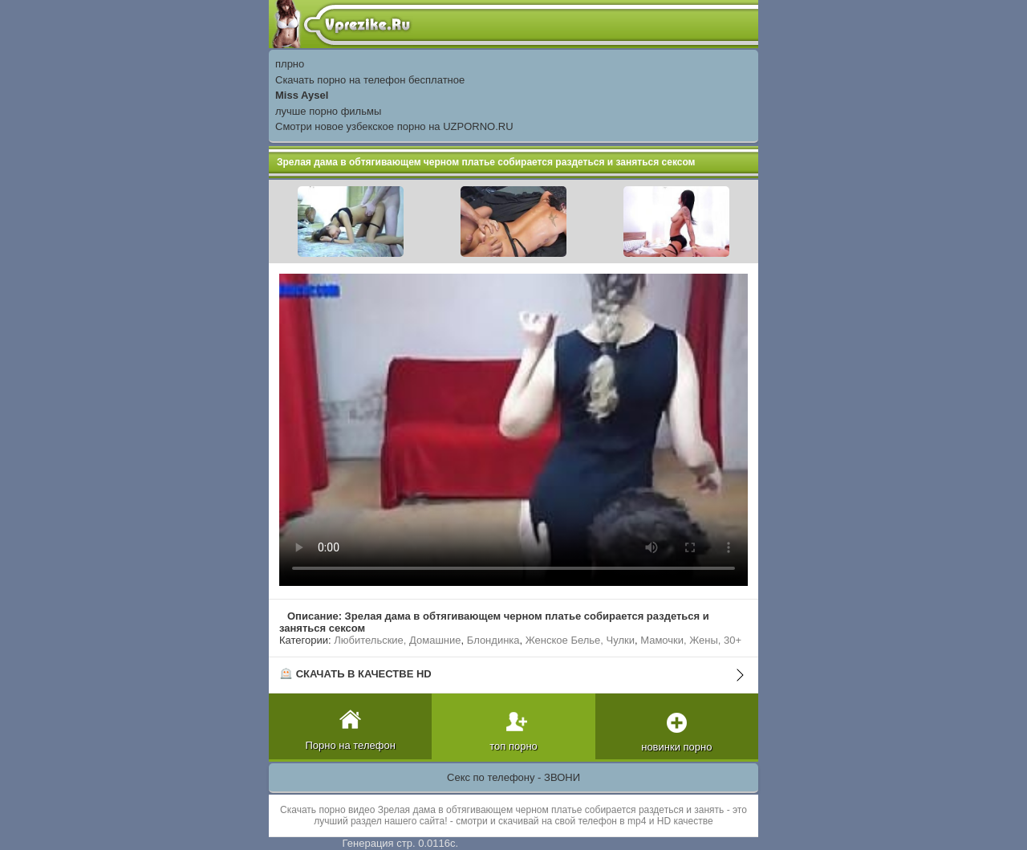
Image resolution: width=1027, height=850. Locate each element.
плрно (289, 64)
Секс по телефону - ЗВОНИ (513, 777)
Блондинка (493, 640)
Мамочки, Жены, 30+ (690, 640)
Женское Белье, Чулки (580, 640)
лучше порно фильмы (328, 111)
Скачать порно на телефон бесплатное (370, 80)
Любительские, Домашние (397, 640)
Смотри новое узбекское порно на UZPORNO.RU (394, 126)
